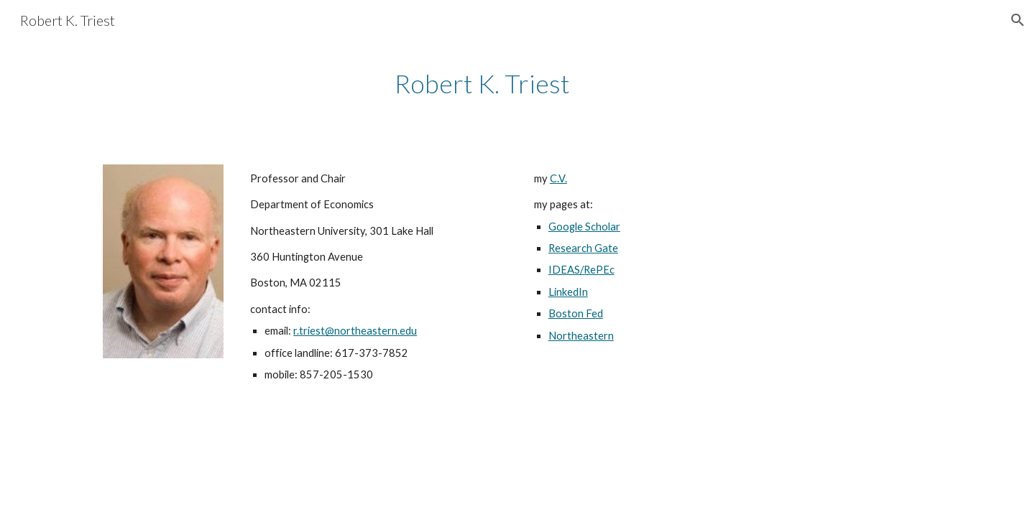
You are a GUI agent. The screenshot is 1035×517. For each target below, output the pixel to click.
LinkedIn (568, 292)
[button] (1017, 20)
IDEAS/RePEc (581, 270)
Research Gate (583, 248)
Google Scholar (584, 226)
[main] (482, 83)
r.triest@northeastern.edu (355, 331)
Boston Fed (575, 313)
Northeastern (581, 336)
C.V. (558, 178)
